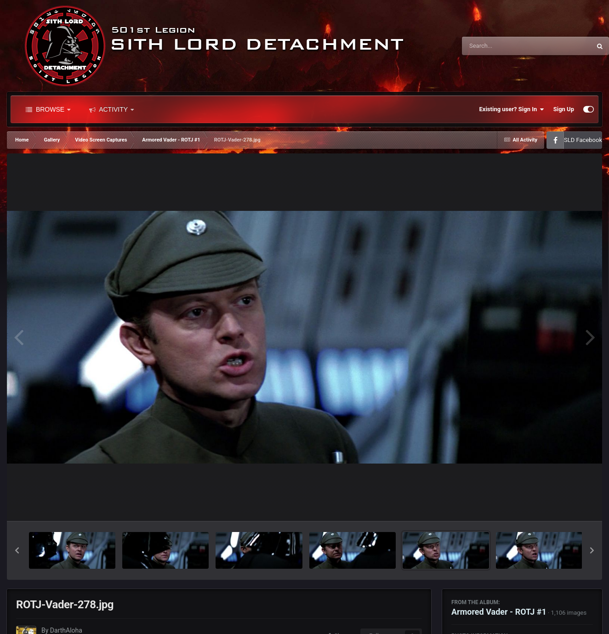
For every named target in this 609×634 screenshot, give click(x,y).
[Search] (503, 46)
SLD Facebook (583, 139)
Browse (48, 109)
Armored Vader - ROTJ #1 (498, 612)
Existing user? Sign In (511, 109)
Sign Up (563, 109)
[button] (17, 550)
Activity (111, 109)
